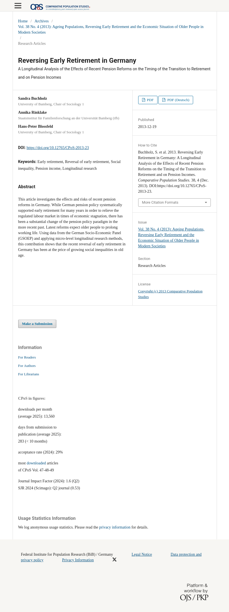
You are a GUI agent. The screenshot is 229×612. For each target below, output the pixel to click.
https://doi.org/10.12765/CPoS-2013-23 (58, 148)
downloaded (36, 463)
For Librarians (28, 374)
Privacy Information (78, 560)
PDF (150, 100)
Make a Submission (37, 324)
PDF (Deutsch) (177, 100)
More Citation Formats (160, 202)
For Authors (27, 366)
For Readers (27, 357)
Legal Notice (142, 554)
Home (23, 21)
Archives (41, 21)
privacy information (115, 527)
